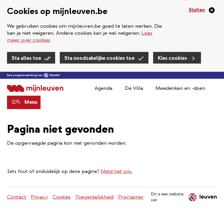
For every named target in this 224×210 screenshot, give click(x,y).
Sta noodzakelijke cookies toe (99, 58)
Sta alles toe (26, 58)
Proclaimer (131, 197)
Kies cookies (172, 58)
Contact (16, 197)
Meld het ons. (116, 171)
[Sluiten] (202, 10)
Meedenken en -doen (180, 88)
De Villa (134, 88)
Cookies (61, 197)
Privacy (39, 197)
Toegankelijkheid (94, 197)
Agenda (103, 88)
